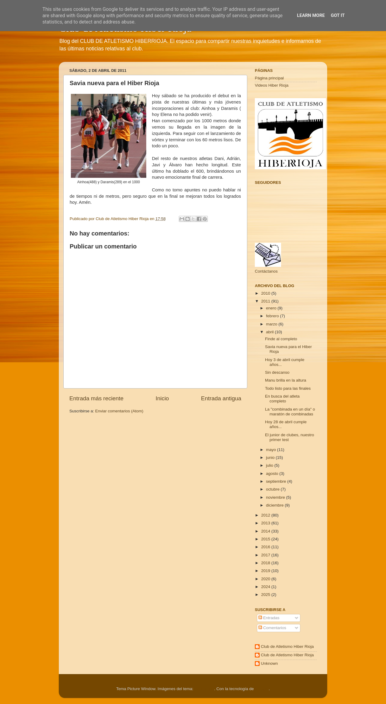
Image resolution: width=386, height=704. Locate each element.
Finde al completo (281, 339)
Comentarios (272, 628)
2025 (266, 594)
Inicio (162, 398)
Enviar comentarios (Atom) (119, 411)
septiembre (276, 481)
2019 (266, 570)
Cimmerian (204, 688)
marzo (272, 324)
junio (271, 457)
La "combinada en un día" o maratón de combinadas (290, 411)
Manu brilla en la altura (285, 380)
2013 (266, 523)
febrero (273, 316)
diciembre (275, 505)
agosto (272, 473)
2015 (266, 539)
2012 (266, 515)
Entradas (269, 618)
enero (271, 308)
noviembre (276, 497)
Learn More (311, 15)
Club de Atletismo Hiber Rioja (287, 646)
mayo (271, 449)
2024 (266, 586)
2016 (266, 547)
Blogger (262, 688)
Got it (338, 15)
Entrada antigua (221, 398)
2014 (266, 531)
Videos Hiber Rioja (272, 85)
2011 (266, 301)
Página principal (269, 78)
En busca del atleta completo (282, 398)
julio (270, 465)
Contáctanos (266, 271)
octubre (273, 489)
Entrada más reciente (96, 398)
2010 (266, 293)
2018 (266, 563)
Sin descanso (277, 372)
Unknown (269, 663)
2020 (266, 579)
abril (270, 332)
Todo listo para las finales (288, 388)
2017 (266, 555)
